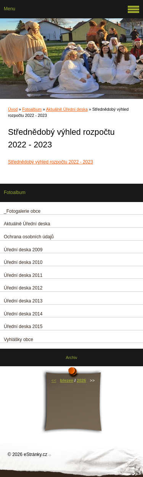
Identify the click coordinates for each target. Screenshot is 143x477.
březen (67, 380)
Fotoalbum (32, 109)
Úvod (13, 109)
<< (53, 380)
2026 (81, 380)
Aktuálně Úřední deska (67, 109)
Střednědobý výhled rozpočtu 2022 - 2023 (50, 162)
